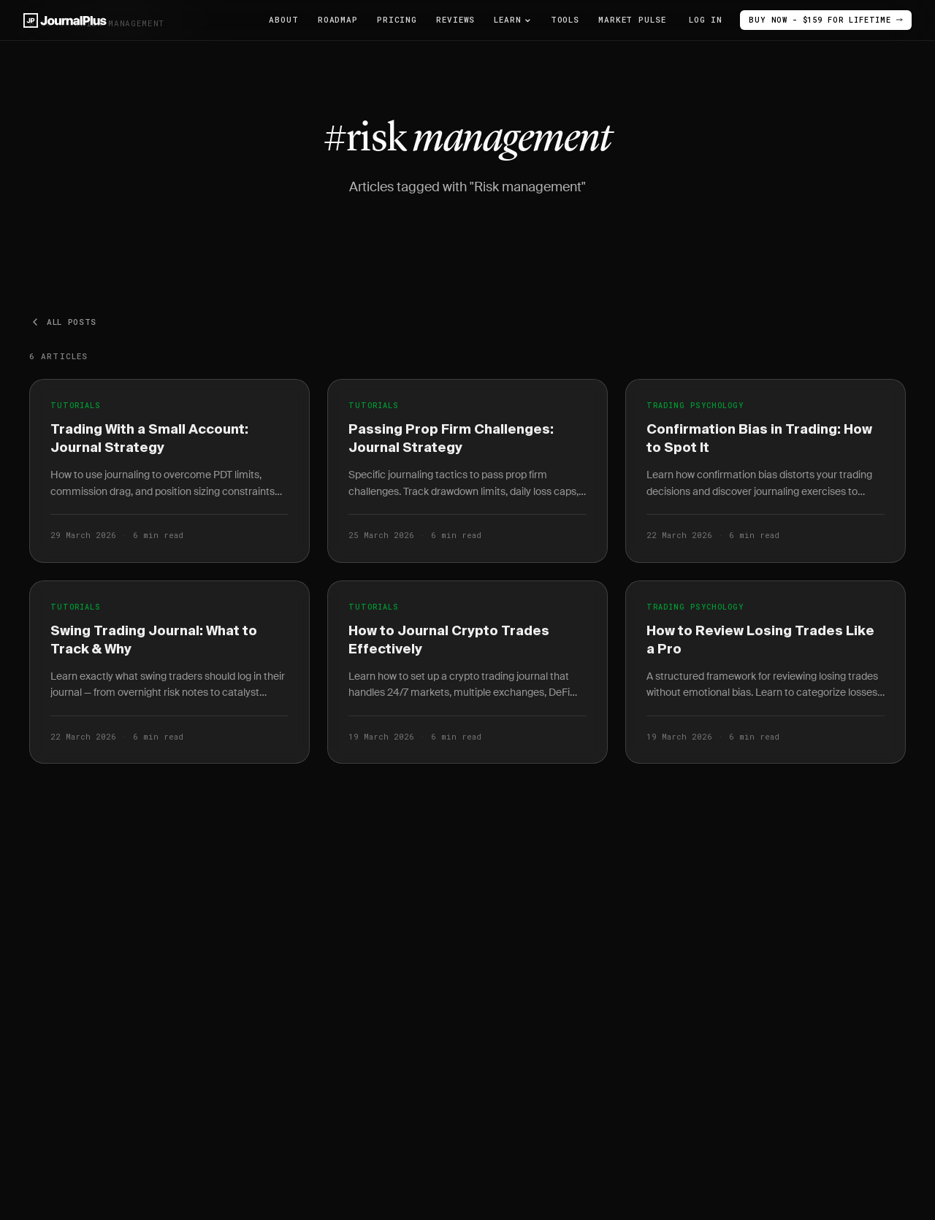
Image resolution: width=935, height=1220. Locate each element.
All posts (62, 322)
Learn (512, 19)
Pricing (397, 19)
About (283, 19)
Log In (694, 19)
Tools (565, 19)
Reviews (455, 19)
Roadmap (338, 19)
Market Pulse (632, 19)
